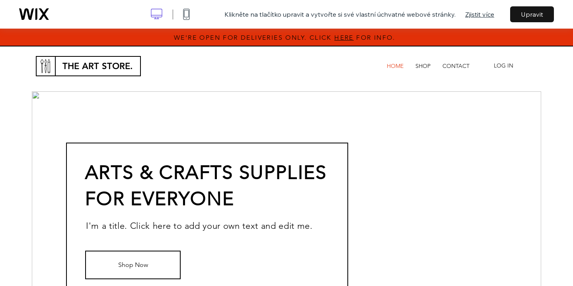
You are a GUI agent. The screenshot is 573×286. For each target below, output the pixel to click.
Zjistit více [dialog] (479, 14)
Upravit (532, 14)
